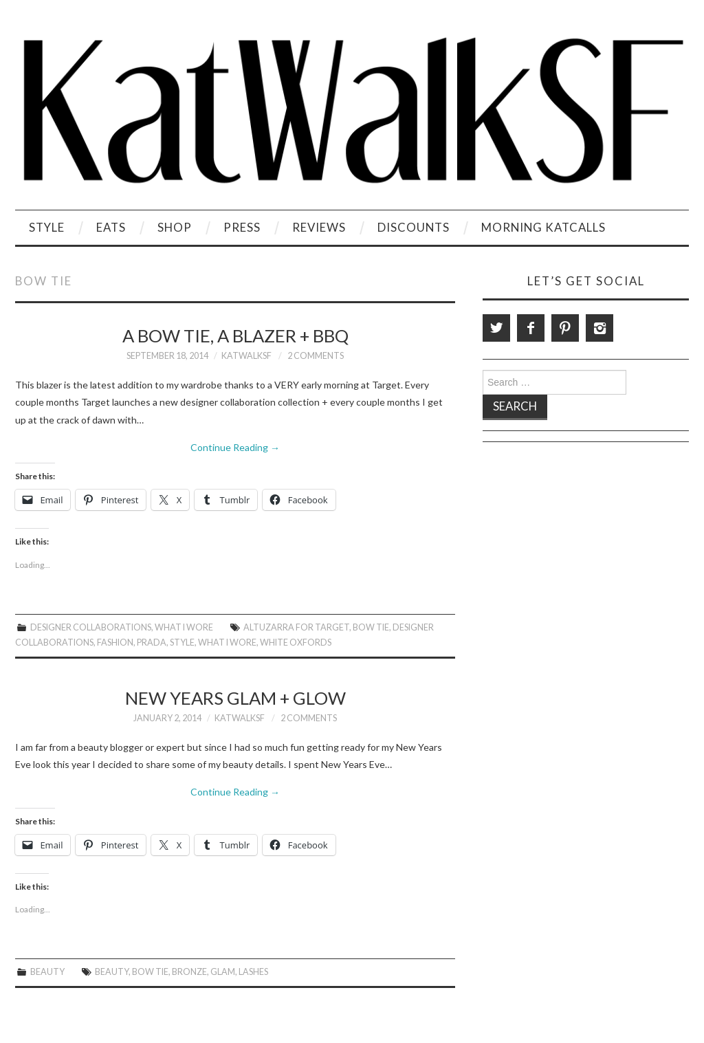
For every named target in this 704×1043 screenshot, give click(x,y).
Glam (222, 972)
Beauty (47, 972)
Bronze (189, 972)
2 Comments (315, 356)
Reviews (319, 227)
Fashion (115, 642)
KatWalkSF (246, 356)
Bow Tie (371, 627)
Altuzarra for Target (296, 627)
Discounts (413, 227)
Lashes (253, 972)
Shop (174, 227)
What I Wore (184, 627)
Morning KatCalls (543, 227)
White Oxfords (295, 642)
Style (47, 227)
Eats (111, 227)
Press (242, 227)
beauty (112, 972)
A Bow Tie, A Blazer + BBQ (235, 335)
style (182, 642)
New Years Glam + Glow (235, 698)
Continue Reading (235, 447)
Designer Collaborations (90, 627)
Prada (151, 642)
